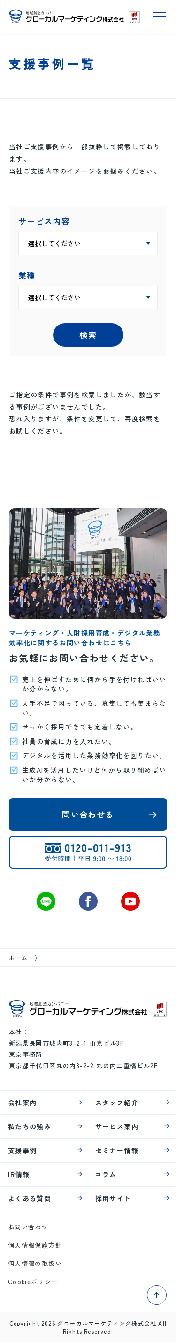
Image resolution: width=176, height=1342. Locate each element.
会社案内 (22, 1102)
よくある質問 (29, 1198)
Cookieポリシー (33, 1281)
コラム (106, 1174)
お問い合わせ (28, 1226)
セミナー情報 (116, 1150)
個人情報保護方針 (35, 1245)
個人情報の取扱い (35, 1263)
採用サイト (113, 1198)
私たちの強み (29, 1126)
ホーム (18, 958)
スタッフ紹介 (116, 1102)
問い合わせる (88, 814)
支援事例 (22, 1150)
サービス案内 (116, 1126)
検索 (88, 335)
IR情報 (19, 1174)
